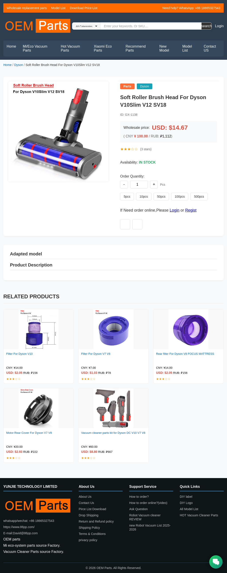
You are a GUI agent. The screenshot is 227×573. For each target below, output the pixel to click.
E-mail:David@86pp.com (20, 533)
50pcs (161, 196)
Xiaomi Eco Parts (103, 48)
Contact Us (86, 503)
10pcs (144, 196)
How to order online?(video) (148, 503)
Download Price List (83, 8)
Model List (58, 8)
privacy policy (88, 540)
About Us (85, 496)
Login (219, 26)
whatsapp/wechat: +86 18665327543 (28, 521)
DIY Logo (186, 503)
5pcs (127, 196)
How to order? (139, 496)
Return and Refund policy (96, 521)
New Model (164, 48)
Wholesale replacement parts (27, 8)
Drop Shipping (88, 515)
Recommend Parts (136, 48)
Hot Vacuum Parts (70, 48)
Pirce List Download (92, 509)
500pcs (199, 196)
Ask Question (138, 509)
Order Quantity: (132, 176)
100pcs (180, 196)
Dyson (18, 65)
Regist (190, 210)
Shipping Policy (89, 527)
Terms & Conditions (92, 534)
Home (11, 46)
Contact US (210, 48)
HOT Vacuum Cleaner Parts (199, 515)
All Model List (189, 509)
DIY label (186, 496)
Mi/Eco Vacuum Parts (35, 48)
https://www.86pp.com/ (19, 527)
